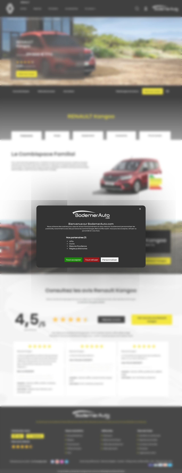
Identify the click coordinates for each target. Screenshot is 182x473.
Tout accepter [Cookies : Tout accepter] (73, 259)
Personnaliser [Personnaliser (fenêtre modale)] (109, 259)
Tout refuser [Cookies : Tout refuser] (91, 259)
